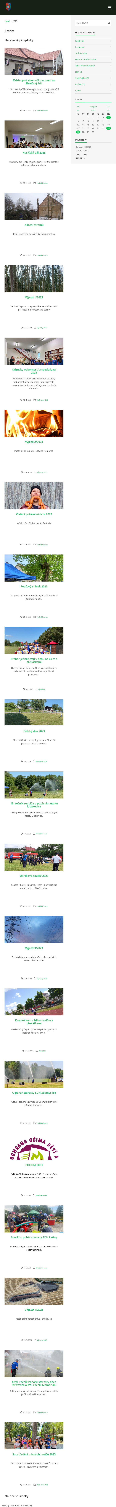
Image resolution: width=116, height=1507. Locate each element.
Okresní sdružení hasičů (86, 59)
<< (78, 106)
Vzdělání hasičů (82, 78)
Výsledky (41, 689)
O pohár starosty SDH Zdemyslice (34, 1092)
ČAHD (78, 90)
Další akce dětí (42, 400)
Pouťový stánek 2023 (34, 586)
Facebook (79, 40)
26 (108, 128)
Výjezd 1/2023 (34, 297)
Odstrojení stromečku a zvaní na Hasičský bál (34, 82)
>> (108, 106)
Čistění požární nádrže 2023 (34, 514)
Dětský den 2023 (34, 731)
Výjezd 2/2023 (34, 441)
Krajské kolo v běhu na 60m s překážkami (34, 1022)
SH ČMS (78, 71)
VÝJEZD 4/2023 (34, 1309)
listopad (93, 106)
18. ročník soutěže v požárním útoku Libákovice (34, 805)
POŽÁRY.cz (80, 84)
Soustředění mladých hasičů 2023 (34, 1454)
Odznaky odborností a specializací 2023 (34, 371)
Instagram (79, 47)
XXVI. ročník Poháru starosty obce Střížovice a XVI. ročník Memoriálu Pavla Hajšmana (34, 1384)
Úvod (7, 21)
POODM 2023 (34, 1164)
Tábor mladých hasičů (85, 65)
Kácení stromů (34, 224)
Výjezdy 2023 (42, 328)
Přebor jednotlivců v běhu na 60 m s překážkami (34, 660)
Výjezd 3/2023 (34, 947)
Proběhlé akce (42, 110)
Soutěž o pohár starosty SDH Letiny (34, 1237)
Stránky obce (81, 53)
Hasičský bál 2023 (34, 152)
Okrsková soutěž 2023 (34, 875)
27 (78, 132)
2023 (93, 110)
